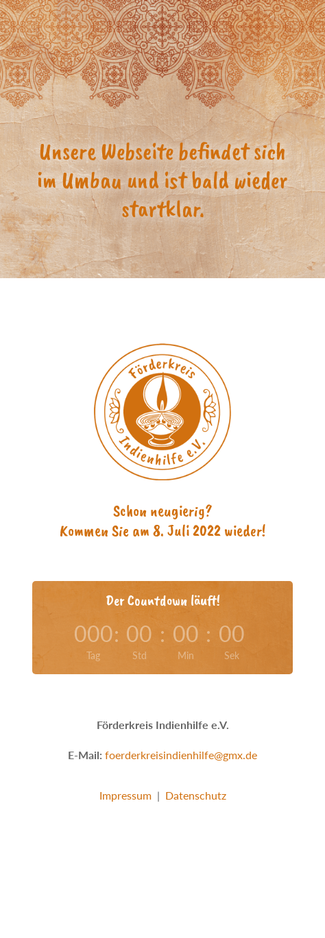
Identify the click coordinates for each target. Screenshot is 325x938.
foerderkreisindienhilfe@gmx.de (181, 754)
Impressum (125, 795)
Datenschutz (195, 795)
